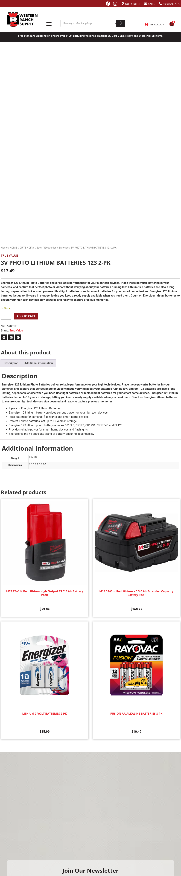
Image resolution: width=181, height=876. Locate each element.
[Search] (120, 23)
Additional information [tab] (38, 363)
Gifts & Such (35, 247)
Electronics (50, 247)
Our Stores (132, 3)
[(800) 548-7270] (160, 3)
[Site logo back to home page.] (22, 19)
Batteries (64, 247)
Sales (151, 3)
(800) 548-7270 (171, 3)
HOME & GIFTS (18, 247)
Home (4, 247)
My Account (158, 24)
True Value (9, 256)
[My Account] (146, 24)
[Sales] (145, 3)
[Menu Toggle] (49, 24)
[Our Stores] (122, 3)
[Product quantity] (6, 316)
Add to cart (26, 316)
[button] (4, 337)
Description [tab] (11, 363)
